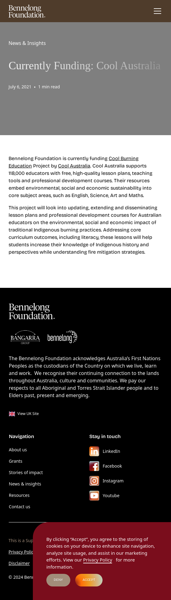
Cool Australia (74, 166)
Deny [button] (58, 580)
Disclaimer (19, 563)
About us (18, 450)
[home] (27, 11)
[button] (156, 11)
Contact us (19, 506)
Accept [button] (89, 580)
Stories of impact (26, 472)
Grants (15, 461)
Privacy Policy (22, 552)
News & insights (25, 484)
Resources (19, 495)
